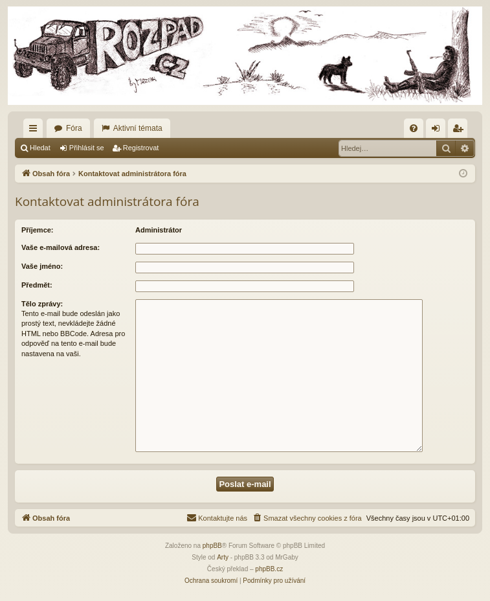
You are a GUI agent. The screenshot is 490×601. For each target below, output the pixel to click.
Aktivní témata (137, 128)
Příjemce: (37, 230)
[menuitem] (413, 128)
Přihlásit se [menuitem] (438, 131)
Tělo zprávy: (42, 304)
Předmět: (36, 285)
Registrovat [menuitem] (460, 131)
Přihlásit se (86, 148)
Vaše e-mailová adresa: (60, 247)
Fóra (74, 128)
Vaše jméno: (42, 266)
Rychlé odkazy (35, 131)
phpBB (212, 545)
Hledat (40, 148)
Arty (222, 557)
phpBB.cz (269, 569)
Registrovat (141, 148)
